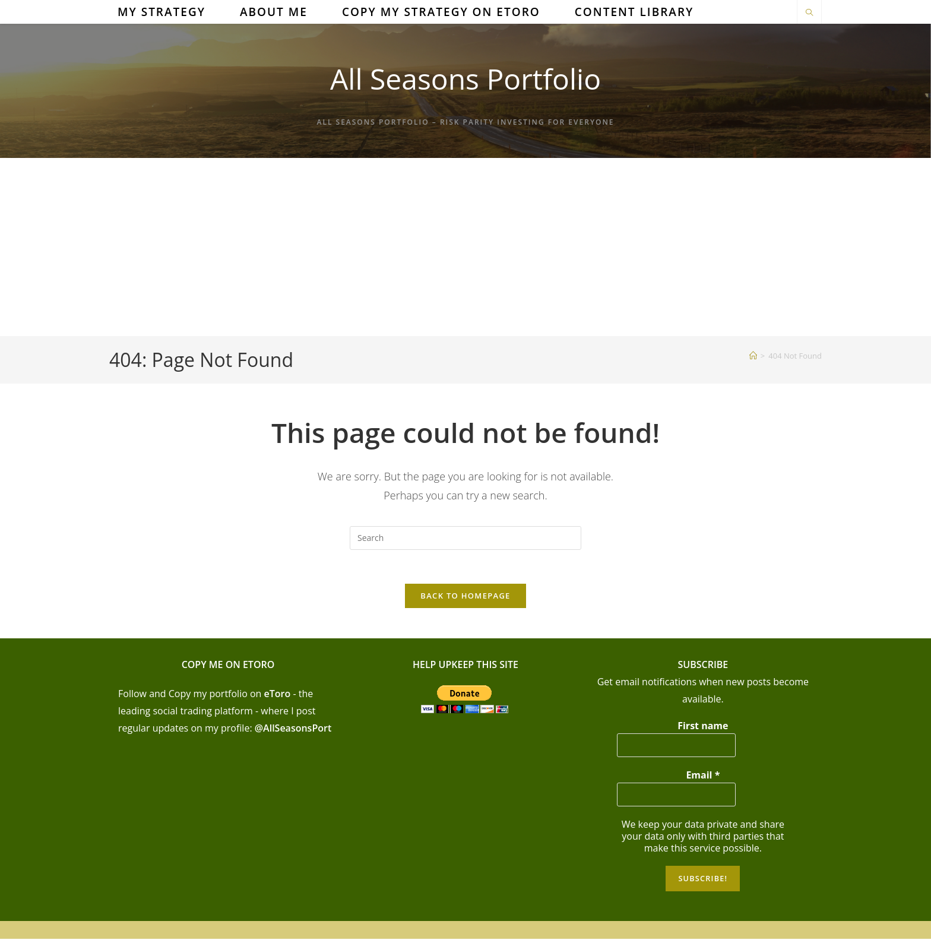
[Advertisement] (465, 247)
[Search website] (809, 13)
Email (703, 777)
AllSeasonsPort (297, 729)
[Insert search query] (465, 538)
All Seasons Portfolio (465, 78)
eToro (277, 695)
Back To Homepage (465, 598)
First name (702, 727)
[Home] (753, 355)
